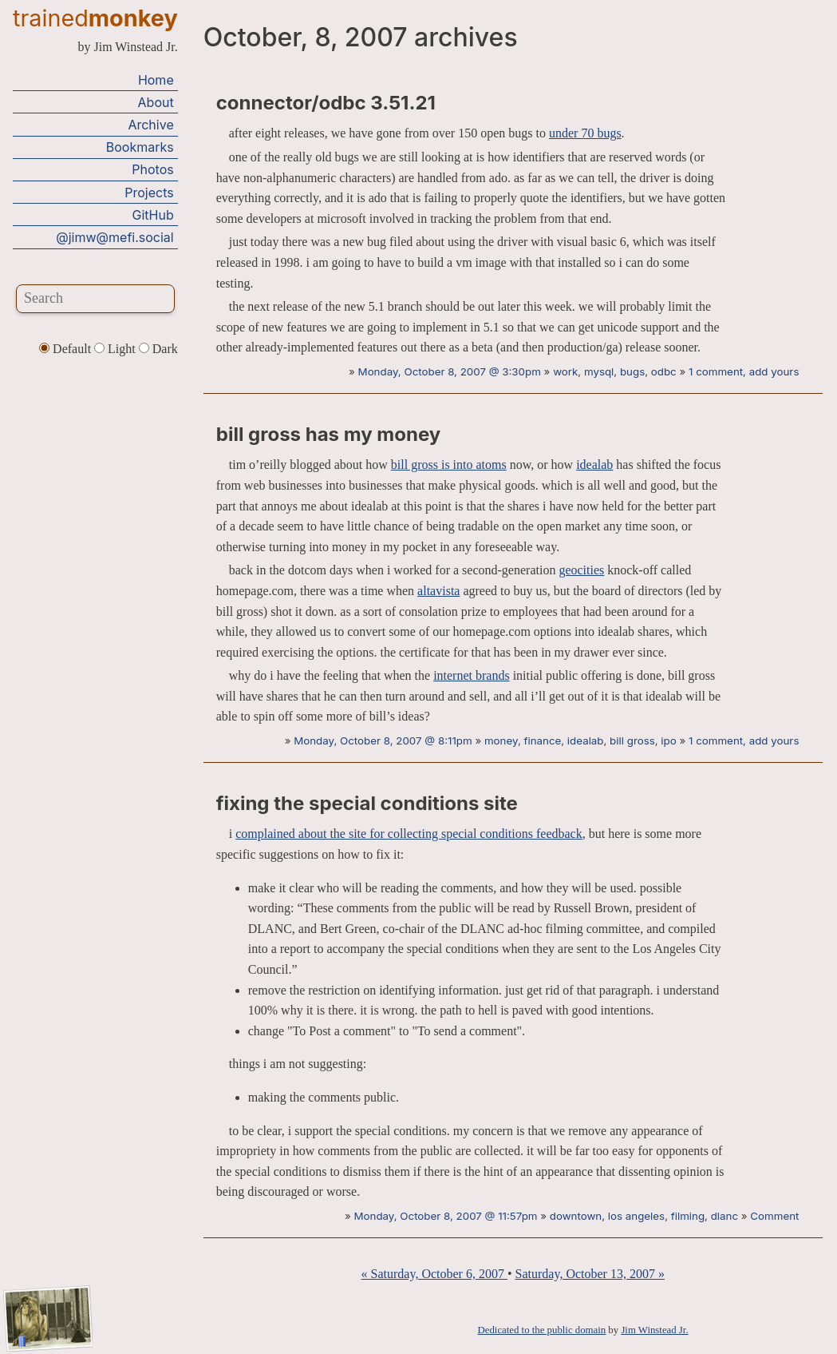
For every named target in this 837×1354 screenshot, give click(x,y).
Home (156, 80)
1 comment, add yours (744, 371)
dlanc (724, 1215)
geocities (581, 570)
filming (688, 1215)
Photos (152, 169)
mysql (599, 371)
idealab (594, 464)
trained (95, 18)
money (501, 740)
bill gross (632, 740)
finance (542, 740)
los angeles (636, 1215)
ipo (668, 740)
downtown (576, 1215)
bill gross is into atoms (449, 464)
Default (66, 348)
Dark (158, 348)
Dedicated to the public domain (542, 1330)
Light (116, 348)
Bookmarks (140, 147)
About (156, 102)
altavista (438, 591)
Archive (150, 125)
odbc (664, 371)
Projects (148, 193)
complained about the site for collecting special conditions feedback (408, 833)
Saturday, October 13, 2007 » (590, 1274)
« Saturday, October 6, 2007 (434, 1274)
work (565, 371)
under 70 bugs (585, 133)
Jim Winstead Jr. (654, 1330)
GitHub (153, 215)
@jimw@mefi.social (114, 237)
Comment (774, 1215)
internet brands (471, 675)
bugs (632, 371)
